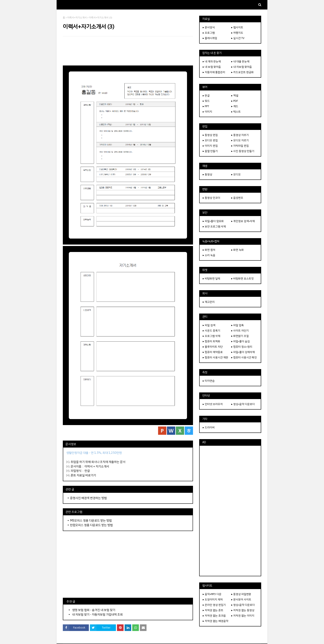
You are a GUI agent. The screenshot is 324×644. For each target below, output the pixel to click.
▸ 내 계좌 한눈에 (212, 61)
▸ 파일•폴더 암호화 (213, 221)
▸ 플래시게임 (210, 38)
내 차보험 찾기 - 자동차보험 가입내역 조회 (97, 614)
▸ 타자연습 (209, 381)
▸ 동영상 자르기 (240, 135)
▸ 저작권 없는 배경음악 (215, 621)
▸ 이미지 (207, 112)
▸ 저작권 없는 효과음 (214, 616)
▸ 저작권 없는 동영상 (242, 610)
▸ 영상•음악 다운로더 (243, 404)
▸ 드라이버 (209, 427)
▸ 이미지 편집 (210, 146)
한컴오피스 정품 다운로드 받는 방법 (91, 525)
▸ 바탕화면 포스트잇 (242, 278)
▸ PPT (206, 106)
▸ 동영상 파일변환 (241, 594)
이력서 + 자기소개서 (97, 466)
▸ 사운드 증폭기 (211, 331)
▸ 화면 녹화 (237, 250)
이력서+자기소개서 (77, 17)
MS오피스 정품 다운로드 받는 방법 (91, 520)
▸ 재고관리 (209, 302)
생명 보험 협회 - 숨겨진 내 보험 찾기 (93, 610)
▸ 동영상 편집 (210, 135)
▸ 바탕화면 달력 (211, 278)
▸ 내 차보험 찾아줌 (241, 67)
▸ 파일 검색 (209, 325)
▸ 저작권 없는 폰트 (213, 610)
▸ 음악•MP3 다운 (212, 594)
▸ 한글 (206, 95)
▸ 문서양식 (209, 27)
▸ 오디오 (236, 174)
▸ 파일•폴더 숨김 (240, 341)
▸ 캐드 (234, 106)
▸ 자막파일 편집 (240, 146)
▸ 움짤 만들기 (210, 151)
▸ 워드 (206, 101)
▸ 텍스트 (236, 112)
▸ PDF (234, 101)
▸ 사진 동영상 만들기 (242, 151)
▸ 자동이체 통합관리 (214, 72)
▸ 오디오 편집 (210, 140)
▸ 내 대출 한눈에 (240, 61)
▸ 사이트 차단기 (240, 331)
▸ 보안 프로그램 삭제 (214, 226)
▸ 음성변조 (237, 198)
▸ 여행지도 (237, 33)
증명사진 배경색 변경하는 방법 (88, 498)
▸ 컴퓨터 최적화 (211, 341)
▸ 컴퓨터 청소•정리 (241, 347)
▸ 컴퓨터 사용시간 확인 (244, 357)
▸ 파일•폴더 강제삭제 (243, 352)
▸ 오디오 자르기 (240, 140)
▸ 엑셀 (234, 95)
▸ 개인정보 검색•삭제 (243, 221)
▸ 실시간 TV (237, 38)
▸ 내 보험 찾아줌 (212, 67)
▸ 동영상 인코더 (211, 198)
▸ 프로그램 (209, 33)
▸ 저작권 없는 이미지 (242, 616)
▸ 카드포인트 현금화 (242, 72)
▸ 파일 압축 (237, 325)
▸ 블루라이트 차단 (213, 347)
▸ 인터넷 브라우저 (213, 404)
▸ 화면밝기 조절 (240, 336)
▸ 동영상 (207, 174)
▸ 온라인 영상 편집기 (214, 605)
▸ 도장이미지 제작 (213, 599)
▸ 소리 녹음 (209, 255)
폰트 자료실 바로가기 (83, 475)
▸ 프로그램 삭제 (211, 336)
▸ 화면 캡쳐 (209, 250)
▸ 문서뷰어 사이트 (241, 599)
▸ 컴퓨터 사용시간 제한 (215, 357)
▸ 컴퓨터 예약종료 (213, 352)
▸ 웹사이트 (237, 27)
